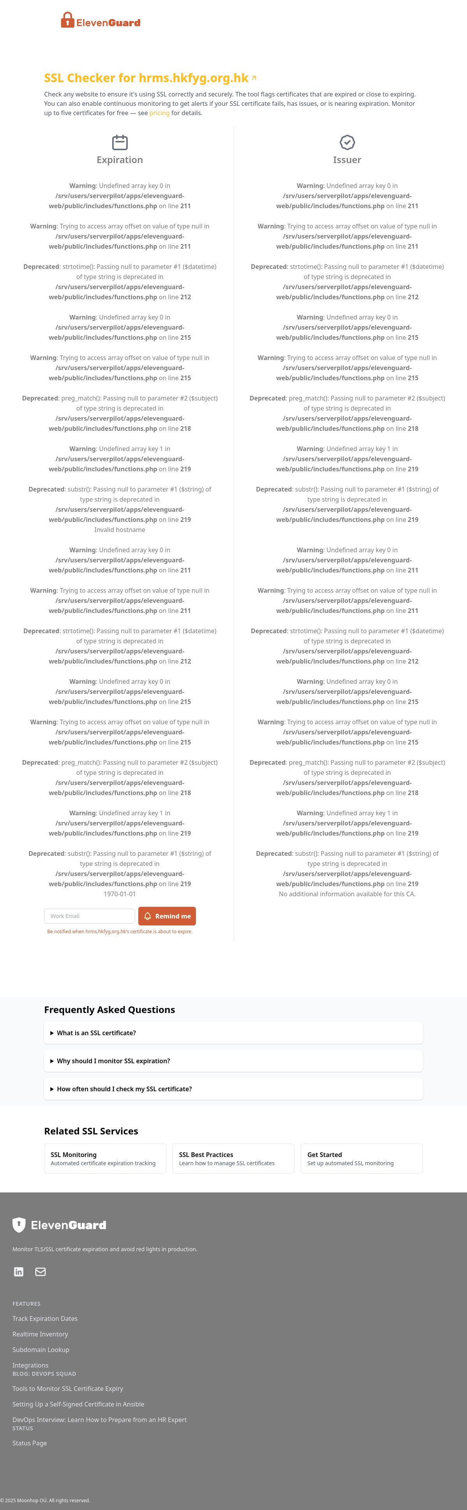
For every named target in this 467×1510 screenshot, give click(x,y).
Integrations (30, 1365)
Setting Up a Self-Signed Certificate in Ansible (78, 1404)
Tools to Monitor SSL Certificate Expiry (67, 1388)
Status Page (29, 1443)
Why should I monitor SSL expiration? (113, 1061)
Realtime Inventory (40, 1334)
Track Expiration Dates (45, 1318)
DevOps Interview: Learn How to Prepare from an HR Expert (99, 1419)
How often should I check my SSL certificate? (124, 1089)
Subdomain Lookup (40, 1349)
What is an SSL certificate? (96, 1033)
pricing (160, 113)
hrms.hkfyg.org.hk (198, 78)
